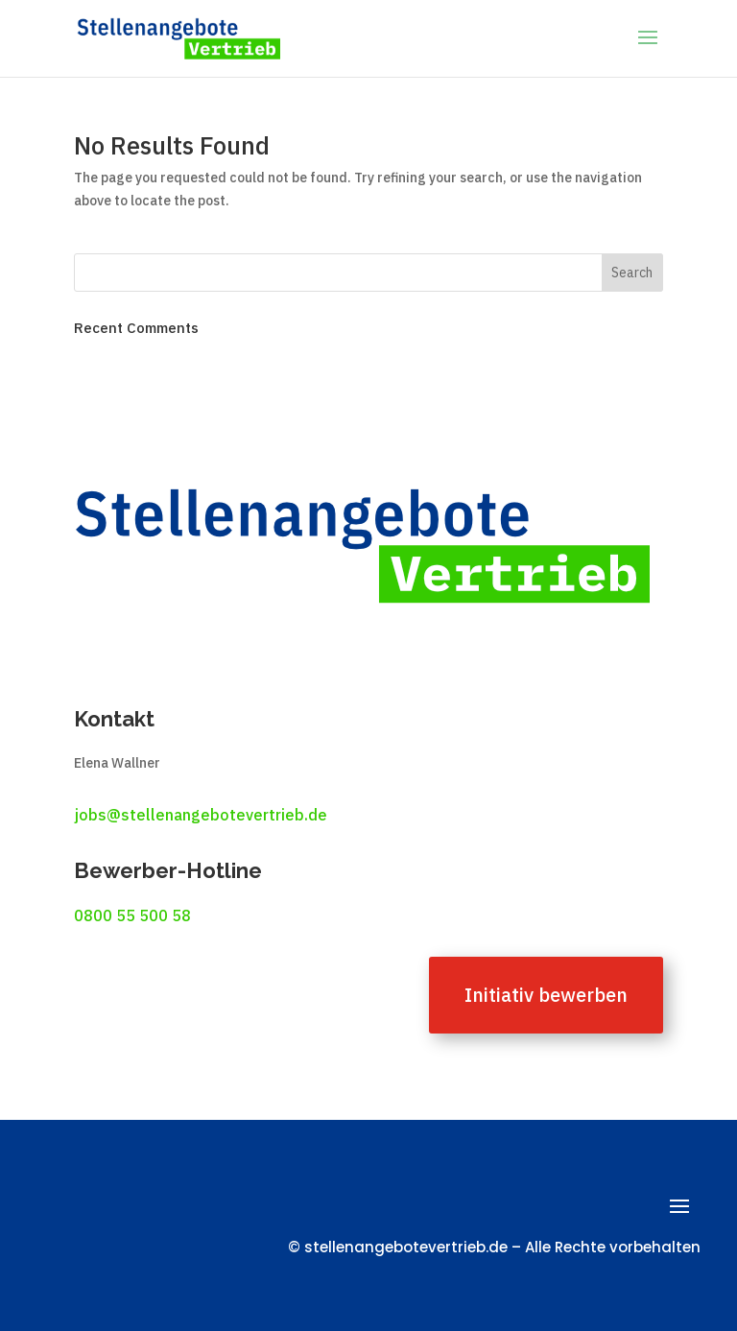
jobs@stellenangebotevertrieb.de (200, 814)
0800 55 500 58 (132, 915)
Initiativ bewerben (546, 995)
